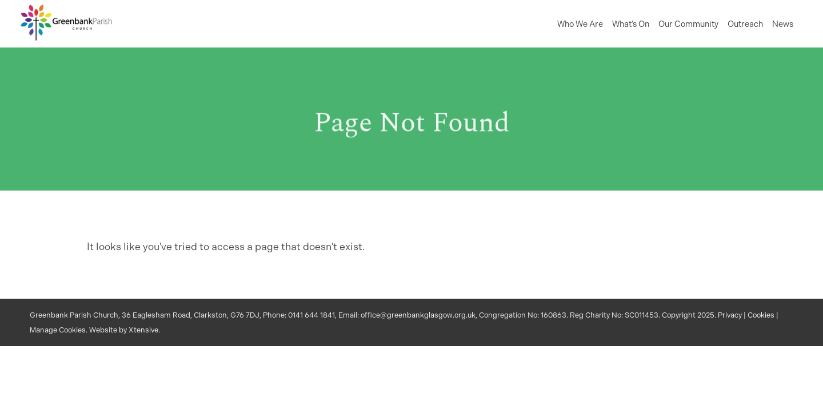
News (782, 24)
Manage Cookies (58, 330)
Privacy (730, 315)
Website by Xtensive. (124, 330)
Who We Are (580, 24)
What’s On (630, 24)
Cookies (761, 315)
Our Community (688, 24)
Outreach (745, 24)
